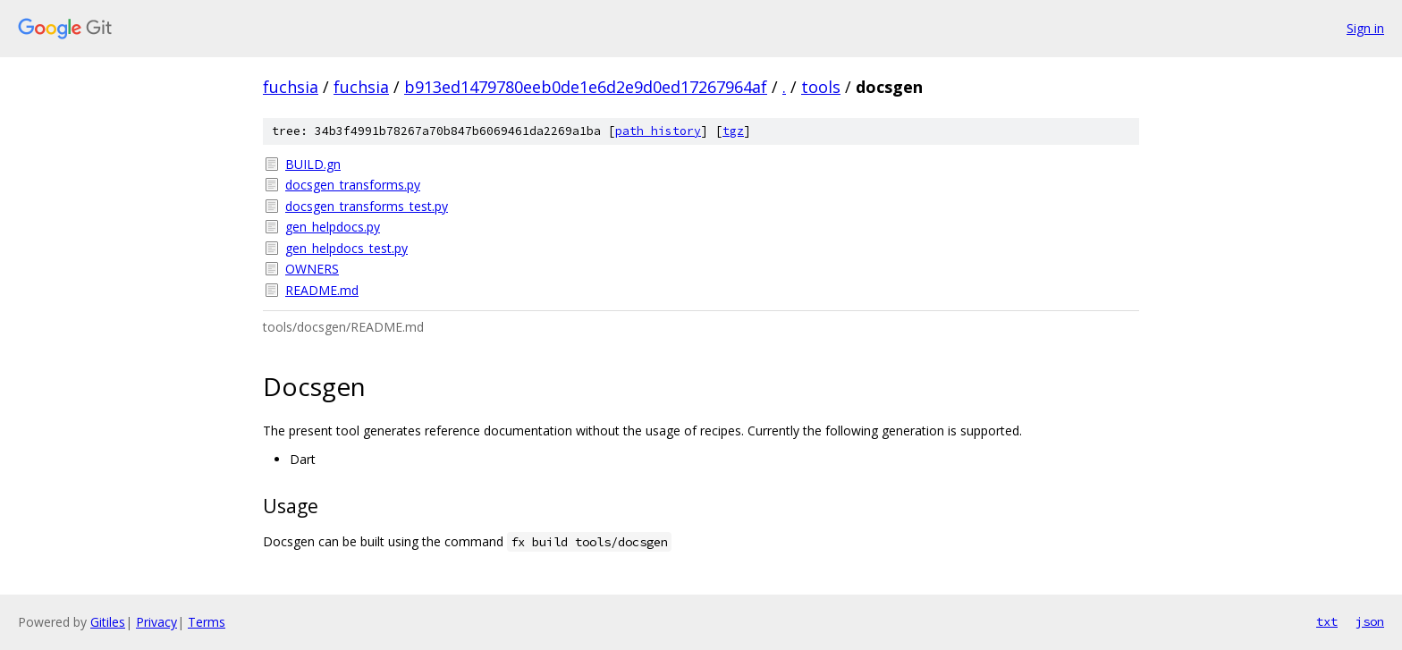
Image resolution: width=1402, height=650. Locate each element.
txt (1327, 621)
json (1370, 621)
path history (658, 131)
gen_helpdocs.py (332, 226)
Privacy (156, 621)
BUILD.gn (313, 164)
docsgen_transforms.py (352, 184)
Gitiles (107, 621)
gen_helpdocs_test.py (346, 248)
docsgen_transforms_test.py (366, 206)
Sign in (1365, 28)
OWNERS (312, 268)
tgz (733, 131)
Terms (206, 621)
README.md (322, 290)
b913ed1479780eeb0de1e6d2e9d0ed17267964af (585, 86)
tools (820, 86)
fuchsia (290, 86)
